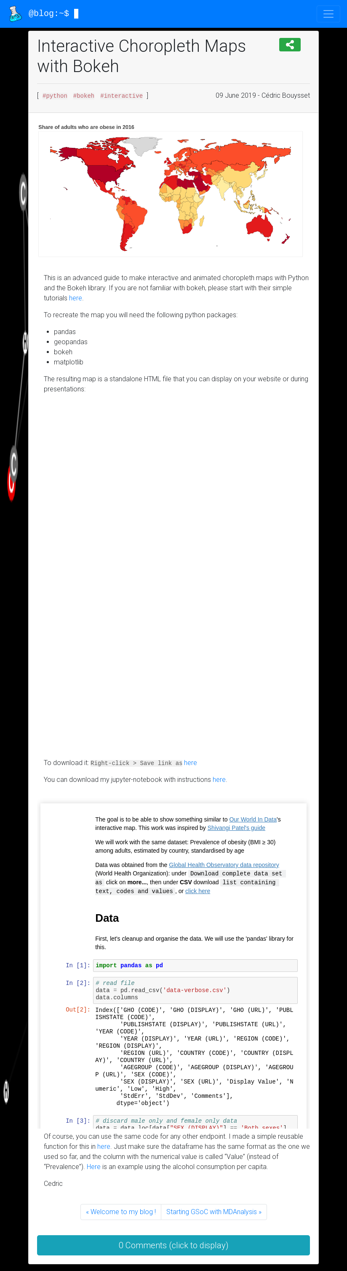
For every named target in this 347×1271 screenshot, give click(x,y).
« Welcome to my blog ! (121, 1212)
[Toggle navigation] (328, 13)
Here (94, 1167)
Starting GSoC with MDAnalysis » (214, 1212)
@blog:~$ (43, 13)
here (75, 298)
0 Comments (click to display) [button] (174, 1245)
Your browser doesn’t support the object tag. (178, 578)
